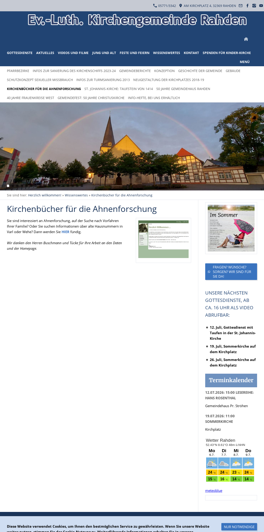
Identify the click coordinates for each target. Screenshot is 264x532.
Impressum (74, 519)
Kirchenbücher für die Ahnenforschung (121, 195)
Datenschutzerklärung (43, 519)
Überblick (14, 519)
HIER (65, 231)
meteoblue (213, 490)
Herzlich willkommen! (44, 195)
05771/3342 (164, 5)
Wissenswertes (76, 195)
